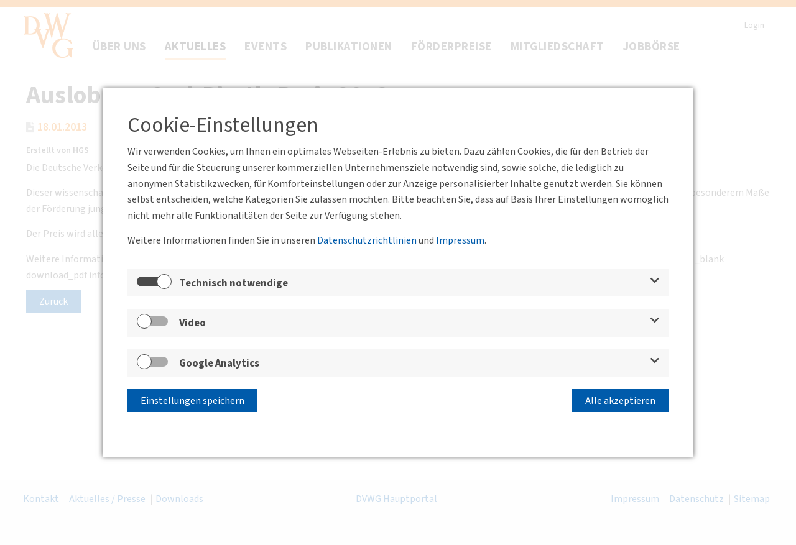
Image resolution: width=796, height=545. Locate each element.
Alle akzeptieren (620, 401)
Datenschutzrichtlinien (367, 240)
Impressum (460, 240)
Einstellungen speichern (192, 401)
